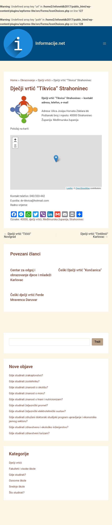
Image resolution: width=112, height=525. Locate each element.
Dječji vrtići (15, 462)
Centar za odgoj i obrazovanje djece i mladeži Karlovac (30, 275)
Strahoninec (76, 219)
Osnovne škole (17, 480)
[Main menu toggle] (104, 43)
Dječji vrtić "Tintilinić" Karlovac (94, 235)
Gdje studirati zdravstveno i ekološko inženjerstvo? (38, 427)
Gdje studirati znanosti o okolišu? (28, 387)
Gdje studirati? (17, 474)
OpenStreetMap (83, 188)
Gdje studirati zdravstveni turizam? (29, 433)
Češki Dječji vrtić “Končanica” (80, 270)
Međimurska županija (55, 219)
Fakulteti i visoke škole (22, 468)
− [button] (15, 145)
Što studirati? (16, 492)
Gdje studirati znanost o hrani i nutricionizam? (36, 399)
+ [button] (15, 140)
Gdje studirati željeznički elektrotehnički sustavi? (37, 411)
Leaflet (69, 188)
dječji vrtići (35, 219)
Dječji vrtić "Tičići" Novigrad (17, 235)
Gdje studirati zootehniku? (24, 381)
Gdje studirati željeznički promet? (28, 405)
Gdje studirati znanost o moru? (27, 393)
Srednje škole (17, 486)
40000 (24, 219)
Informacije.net (50, 43)
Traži (97, 341)
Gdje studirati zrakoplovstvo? (26, 375)
